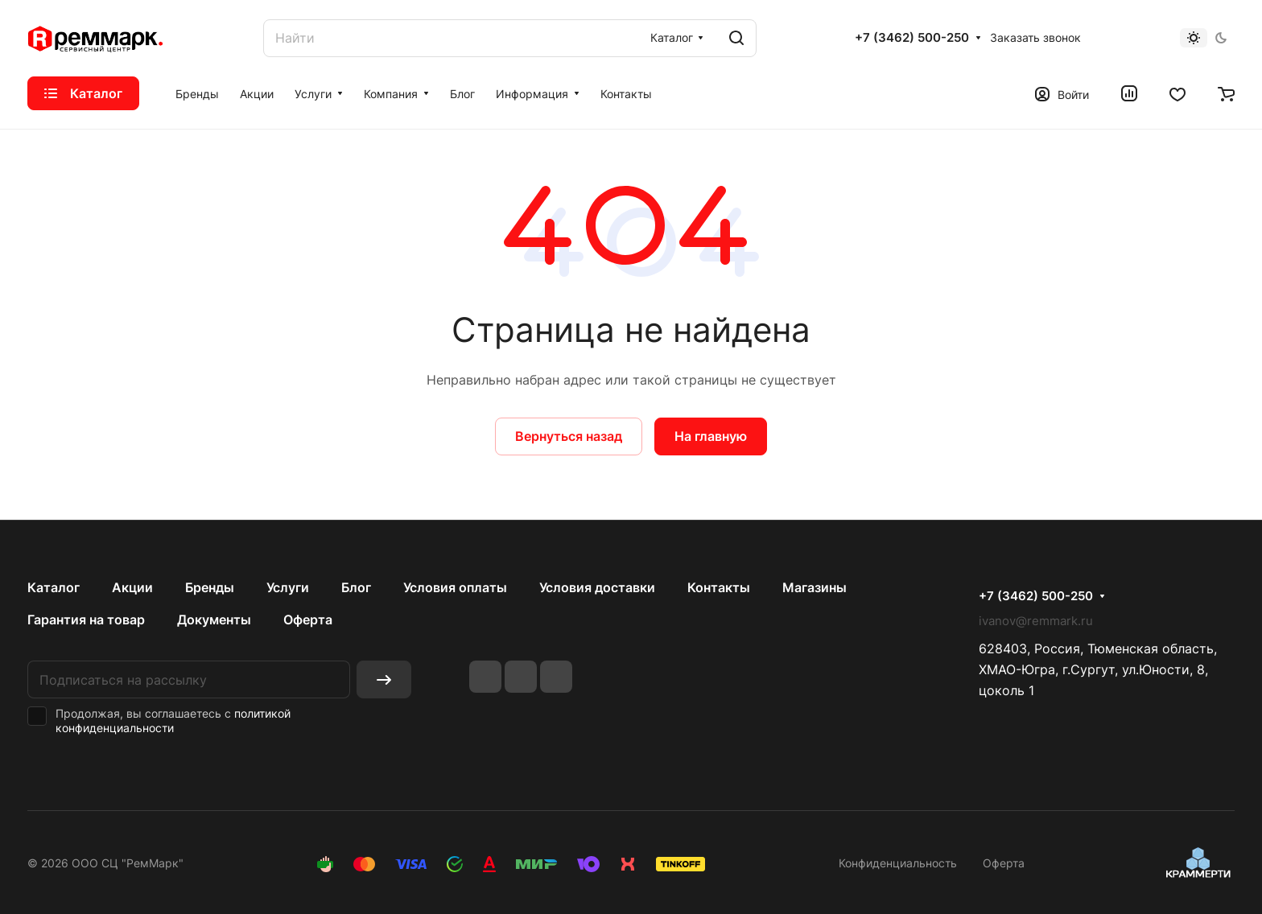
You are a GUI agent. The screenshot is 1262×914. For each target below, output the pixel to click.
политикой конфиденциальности (173, 720)
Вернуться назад (568, 436)
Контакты (718, 587)
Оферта (307, 619)
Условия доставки (597, 587)
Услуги (287, 587)
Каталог (53, 587)
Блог (356, 587)
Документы (214, 619)
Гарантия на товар (86, 619)
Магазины (814, 587)
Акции (132, 587)
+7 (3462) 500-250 (912, 38)
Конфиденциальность (898, 863)
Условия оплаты (455, 587)
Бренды (209, 587)
